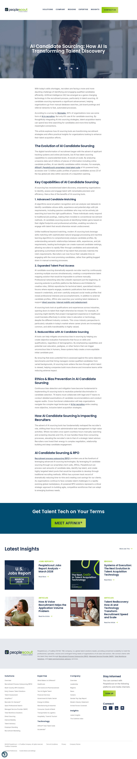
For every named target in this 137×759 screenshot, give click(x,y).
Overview (8, 680)
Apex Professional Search (13, 705)
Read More (42, 577)
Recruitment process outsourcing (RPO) (52, 458)
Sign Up (109, 693)
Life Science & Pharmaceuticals (48, 688)
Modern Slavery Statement (79, 702)
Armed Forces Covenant (78, 705)
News (72, 691)
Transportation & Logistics (46, 713)
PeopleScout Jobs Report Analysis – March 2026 (50, 568)
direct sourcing (48, 302)
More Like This (125, 549)
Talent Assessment (11, 695)
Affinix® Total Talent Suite (46, 726)
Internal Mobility (10, 720)
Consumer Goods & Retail (46, 709)
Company (60, 9)
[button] (4, 754)
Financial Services (43, 695)
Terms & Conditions (52, 744)
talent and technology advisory (59, 659)
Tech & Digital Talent (44, 691)
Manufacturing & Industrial (46, 705)
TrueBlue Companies (11, 746)
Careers (73, 695)
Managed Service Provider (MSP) (101, 656)
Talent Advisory (10, 723)
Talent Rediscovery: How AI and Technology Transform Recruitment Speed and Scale (116, 609)
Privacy (64, 744)
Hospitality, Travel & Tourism (47, 716)
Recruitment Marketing (12, 731)
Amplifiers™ (9, 698)
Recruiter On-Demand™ (13, 702)
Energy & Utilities (43, 702)
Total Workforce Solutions (13, 713)
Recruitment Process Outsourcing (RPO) (73, 656)
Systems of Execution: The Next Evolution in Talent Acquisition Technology (118, 570)
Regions (72, 9)
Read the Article (44, 616)
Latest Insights (75, 715)
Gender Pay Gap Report (78, 698)
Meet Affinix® (68, 523)
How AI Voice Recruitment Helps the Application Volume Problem (52, 606)
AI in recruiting (48, 116)
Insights (95, 9)
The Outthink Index (76, 719)
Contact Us (110, 10)
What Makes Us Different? (46, 680)
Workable (61, 113)
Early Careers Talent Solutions (15, 691)
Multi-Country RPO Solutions (14, 688)
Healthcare (41, 684)
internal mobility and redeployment (71, 302)
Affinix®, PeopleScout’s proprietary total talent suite (57, 167)
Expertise (83, 9)
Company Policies (75, 744)
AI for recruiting (78, 404)
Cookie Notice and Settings (27, 751)
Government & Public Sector (47, 698)
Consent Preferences (11, 751)
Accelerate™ (41, 729)
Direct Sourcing (10, 716)
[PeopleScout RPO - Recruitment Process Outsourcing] (17, 10)
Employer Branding (11, 727)
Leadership (74, 684)
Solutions (48, 9)
